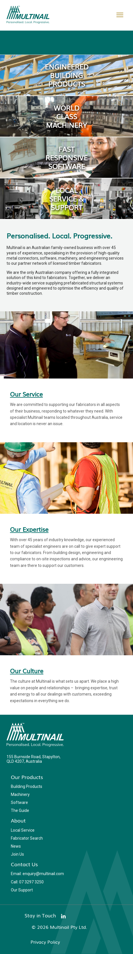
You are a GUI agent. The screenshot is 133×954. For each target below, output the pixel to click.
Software (19, 802)
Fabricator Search (27, 838)
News (16, 846)
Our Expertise (29, 529)
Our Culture (26, 670)
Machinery (20, 794)
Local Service (23, 830)
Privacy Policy (45, 941)
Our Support (22, 890)
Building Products (26, 786)
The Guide (20, 810)
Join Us (17, 854)
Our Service (26, 394)
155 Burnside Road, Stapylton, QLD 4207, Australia (34, 759)
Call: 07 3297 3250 (27, 882)
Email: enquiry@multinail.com (37, 873)
